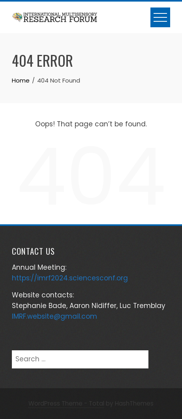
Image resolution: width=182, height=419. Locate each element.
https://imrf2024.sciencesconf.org (70, 278)
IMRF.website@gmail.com (54, 316)
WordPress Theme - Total (66, 403)
